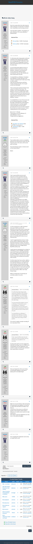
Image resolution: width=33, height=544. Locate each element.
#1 (29, 22)
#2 (29, 55)
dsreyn (13, 512)
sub (27, 488)
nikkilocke (13, 488)
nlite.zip (14, 41)
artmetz (5, 23)
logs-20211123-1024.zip (18, 123)
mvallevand (29, 484)
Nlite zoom (5, 496)
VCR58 (13, 496)
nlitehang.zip (15, 126)
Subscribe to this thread (10, 524)
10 (17, 512)
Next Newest (5, 468)
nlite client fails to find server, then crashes (6, 488)
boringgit (13, 492)
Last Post (25, 484)
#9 (29, 401)
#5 (29, 223)
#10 (29, 434)
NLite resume (5, 509)
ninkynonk (13, 484)
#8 (29, 366)
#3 (29, 137)
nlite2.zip (15, 43)
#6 (29, 286)
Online (5, 140)
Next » (15, 475)
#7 (29, 331)
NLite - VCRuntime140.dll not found (6, 517)
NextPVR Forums (15, 2)
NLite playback (6, 499)
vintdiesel (13, 516)
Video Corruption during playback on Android (6, 493)
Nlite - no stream (6, 484)
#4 (29, 172)
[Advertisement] (16, 9)
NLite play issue (6, 502)
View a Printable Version (10, 522)
